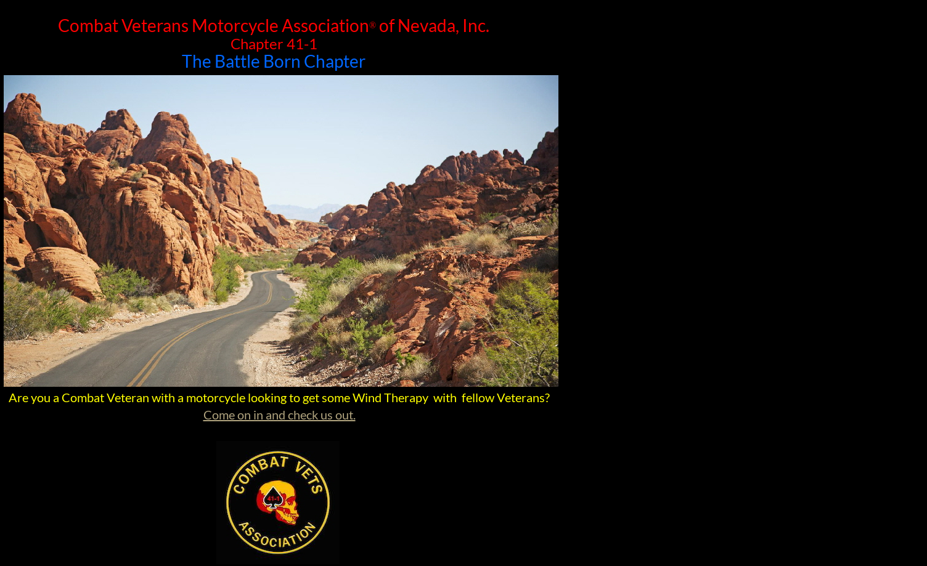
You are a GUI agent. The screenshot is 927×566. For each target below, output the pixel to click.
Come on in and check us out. (279, 414)
